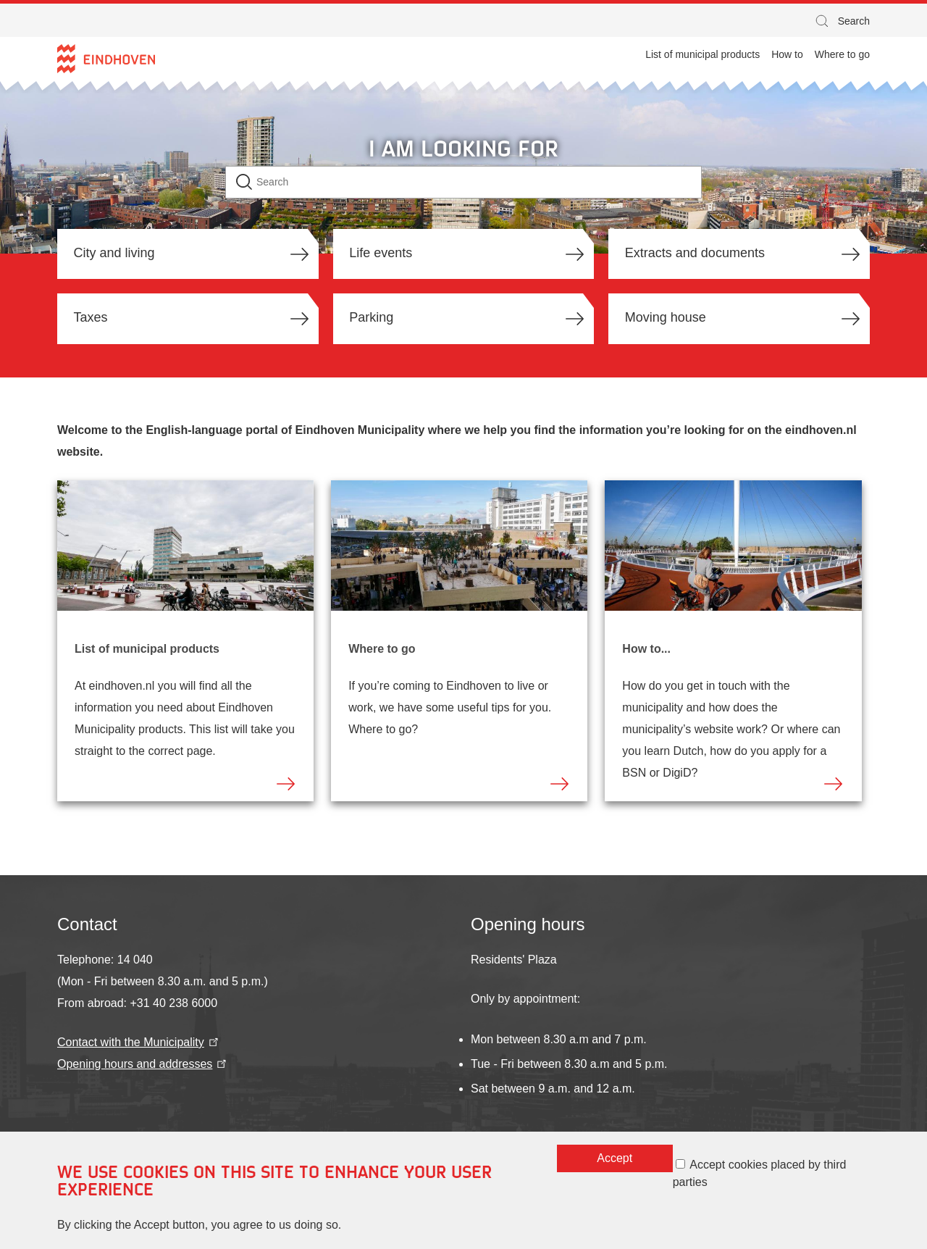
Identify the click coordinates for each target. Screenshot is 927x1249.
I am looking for (463, 148)
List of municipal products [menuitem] (702, 54)
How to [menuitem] (787, 54)
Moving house (665, 317)
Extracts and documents (695, 253)
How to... (646, 649)
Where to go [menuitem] (842, 54)
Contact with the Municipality (139, 1042)
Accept (614, 1166)
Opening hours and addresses (143, 1064)
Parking (371, 317)
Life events (380, 253)
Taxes (91, 317)
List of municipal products (147, 649)
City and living (114, 253)
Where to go (381, 649)
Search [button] (841, 22)
